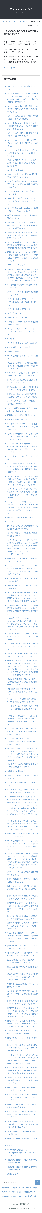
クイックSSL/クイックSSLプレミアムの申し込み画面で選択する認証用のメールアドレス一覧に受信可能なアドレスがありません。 (22, 569)
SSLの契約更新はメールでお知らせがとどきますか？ (22, 192)
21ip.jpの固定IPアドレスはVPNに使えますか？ (22, 968)
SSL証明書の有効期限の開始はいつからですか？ (22, 286)
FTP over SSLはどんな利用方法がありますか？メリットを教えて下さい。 (22, 388)
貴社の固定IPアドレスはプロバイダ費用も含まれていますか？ (22, 947)
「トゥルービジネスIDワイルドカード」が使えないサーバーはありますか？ (21, 331)
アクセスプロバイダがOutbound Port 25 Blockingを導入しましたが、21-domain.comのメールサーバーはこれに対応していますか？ (22, 97)
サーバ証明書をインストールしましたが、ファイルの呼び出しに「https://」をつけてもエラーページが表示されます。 (22, 844)
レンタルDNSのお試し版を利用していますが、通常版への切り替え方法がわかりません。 (22, 109)
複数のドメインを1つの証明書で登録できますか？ (22, 587)
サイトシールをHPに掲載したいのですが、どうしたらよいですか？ (22, 655)
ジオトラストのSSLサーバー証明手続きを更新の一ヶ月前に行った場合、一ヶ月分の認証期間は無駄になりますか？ (22, 720)
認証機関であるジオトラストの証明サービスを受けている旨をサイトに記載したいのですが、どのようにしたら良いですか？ (22, 256)
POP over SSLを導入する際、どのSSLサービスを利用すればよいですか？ (22, 374)
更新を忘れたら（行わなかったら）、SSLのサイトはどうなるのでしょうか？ (22, 201)
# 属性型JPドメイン (31, 1192)
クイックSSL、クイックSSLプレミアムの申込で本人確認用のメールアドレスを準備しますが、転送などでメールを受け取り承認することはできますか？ (22, 507)
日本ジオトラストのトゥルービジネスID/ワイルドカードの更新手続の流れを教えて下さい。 (22, 731)
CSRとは (10, 338)
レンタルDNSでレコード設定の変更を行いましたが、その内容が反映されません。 (22, 143)
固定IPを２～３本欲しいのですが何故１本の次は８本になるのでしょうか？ (22, 1002)
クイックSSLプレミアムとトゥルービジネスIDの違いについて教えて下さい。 (22, 302)
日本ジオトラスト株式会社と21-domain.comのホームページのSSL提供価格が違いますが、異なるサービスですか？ (22, 447)
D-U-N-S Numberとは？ (17, 419)
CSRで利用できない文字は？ (18, 347)
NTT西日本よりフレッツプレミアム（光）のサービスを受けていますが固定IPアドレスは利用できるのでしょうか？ (22, 907)
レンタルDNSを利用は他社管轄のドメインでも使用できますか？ (22, 134)
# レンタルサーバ (29, 1196)
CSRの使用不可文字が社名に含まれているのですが (22, 580)
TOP (3, 21)
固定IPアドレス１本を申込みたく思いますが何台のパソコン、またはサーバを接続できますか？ (22, 1047)
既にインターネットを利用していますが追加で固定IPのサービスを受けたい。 (22, 889)
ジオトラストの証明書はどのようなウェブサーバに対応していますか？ (22, 791)
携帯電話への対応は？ (16, 771)
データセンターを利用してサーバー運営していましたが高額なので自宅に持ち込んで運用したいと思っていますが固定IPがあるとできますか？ (22, 1059)
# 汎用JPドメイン (15, 1192)
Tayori (21, 1208)
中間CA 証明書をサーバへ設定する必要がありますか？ (22, 216)
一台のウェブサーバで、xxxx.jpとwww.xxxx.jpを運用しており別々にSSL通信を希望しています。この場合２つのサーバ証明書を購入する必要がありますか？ (22, 624)
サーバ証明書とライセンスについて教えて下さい (22, 357)
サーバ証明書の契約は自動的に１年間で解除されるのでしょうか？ (22, 209)
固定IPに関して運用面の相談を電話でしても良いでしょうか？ (22, 1089)
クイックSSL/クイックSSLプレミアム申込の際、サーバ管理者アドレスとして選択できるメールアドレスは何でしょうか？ (22, 493)
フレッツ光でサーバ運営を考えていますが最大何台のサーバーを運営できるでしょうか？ (22, 1080)
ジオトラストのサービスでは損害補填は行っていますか (22, 323)
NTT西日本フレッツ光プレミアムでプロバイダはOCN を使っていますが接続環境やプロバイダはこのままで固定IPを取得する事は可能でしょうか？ (22, 1012)
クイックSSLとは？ (15, 313)
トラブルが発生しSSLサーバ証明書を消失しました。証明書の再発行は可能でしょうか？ (22, 184)
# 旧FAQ (12, 68)
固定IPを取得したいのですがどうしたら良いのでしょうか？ (22, 880)
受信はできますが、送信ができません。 (21, 87)
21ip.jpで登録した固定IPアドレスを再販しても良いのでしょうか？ (22, 1032)
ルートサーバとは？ (15, 170)
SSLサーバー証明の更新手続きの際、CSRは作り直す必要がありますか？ (22, 700)
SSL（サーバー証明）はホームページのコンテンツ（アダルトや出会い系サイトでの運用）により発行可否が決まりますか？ (22, 467)
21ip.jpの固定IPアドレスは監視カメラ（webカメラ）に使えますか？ (22, 961)
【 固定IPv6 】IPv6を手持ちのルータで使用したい (22, 1133)
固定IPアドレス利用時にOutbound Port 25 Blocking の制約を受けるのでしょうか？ (22, 1114)
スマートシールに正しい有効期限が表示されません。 (22, 873)
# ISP (6, 68)
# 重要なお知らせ (17, 1188)
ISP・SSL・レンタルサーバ (18, 21)
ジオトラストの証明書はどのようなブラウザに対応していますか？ (22, 765)
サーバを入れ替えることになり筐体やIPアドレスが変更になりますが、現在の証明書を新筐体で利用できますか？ (22, 245)
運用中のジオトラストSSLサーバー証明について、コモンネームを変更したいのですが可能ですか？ (22, 225)
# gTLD (4, 1192)
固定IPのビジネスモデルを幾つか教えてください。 (22, 1039)
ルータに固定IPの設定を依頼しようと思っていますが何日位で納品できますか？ (22, 994)
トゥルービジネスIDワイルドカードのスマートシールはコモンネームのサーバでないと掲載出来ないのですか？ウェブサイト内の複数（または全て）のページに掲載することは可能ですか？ (22, 275)
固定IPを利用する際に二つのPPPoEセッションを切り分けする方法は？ (22, 897)
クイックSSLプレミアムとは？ (19, 309)
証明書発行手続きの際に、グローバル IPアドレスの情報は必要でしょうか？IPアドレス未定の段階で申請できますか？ (22, 609)
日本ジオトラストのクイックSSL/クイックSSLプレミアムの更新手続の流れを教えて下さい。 (22, 741)
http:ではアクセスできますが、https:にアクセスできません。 (22, 835)
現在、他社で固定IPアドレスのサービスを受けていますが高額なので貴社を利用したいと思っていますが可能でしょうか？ (22, 937)
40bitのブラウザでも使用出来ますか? (22, 517)
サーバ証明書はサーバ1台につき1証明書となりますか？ (22, 534)
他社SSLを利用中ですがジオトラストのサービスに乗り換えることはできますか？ (22, 692)
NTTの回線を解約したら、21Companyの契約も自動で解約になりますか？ (22, 1152)
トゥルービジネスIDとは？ (18, 317)
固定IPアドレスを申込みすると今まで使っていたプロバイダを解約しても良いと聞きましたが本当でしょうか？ (22, 1023)
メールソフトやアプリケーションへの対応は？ (22, 777)
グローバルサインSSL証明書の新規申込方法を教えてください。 (22, 175)
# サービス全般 (31, 1188)
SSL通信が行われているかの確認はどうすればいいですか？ (22, 402)
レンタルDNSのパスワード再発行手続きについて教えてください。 (22, 117)
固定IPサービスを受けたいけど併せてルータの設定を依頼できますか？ (22, 917)
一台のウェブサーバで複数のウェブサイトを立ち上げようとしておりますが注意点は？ (22, 636)
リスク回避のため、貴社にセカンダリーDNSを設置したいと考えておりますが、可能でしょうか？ (22, 126)
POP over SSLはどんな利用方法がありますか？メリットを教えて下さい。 (22, 395)
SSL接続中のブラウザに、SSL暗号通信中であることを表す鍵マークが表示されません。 (22, 426)
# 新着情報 (5, 1188)
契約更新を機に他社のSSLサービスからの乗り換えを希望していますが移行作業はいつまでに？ (22, 682)
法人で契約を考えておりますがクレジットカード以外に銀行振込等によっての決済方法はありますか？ (22, 977)
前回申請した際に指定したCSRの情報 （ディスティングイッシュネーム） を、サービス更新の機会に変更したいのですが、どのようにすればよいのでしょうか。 (22, 754)
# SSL (13, 1196)
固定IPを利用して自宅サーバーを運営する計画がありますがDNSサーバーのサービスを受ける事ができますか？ (22, 1070)
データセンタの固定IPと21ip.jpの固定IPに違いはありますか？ (22, 1106)
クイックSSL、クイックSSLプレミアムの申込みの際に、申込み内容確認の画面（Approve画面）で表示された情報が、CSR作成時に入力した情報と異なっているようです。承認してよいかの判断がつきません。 (22, 547)
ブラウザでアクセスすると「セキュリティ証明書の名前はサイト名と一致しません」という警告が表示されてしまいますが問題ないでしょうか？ (22, 825)
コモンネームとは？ (15, 521)
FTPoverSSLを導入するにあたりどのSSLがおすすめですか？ (22, 381)
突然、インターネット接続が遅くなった (22, 1140)
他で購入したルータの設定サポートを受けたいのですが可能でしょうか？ (22, 954)
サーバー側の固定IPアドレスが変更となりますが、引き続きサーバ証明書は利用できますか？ (22, 235)
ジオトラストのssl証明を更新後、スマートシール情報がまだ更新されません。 (22, 709)
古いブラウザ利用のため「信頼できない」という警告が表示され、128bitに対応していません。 (22, 436)
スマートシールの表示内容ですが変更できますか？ (22, 293)
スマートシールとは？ (16, 265)
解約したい (11, 1145)
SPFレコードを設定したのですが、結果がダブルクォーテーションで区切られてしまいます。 (22, 153)
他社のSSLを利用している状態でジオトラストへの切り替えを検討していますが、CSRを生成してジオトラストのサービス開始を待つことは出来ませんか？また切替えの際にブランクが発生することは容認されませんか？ (22, 667)
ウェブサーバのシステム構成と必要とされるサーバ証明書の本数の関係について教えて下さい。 (22, 365)
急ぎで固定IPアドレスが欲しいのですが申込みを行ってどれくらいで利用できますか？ (22, 926)
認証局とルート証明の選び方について (22, 415)
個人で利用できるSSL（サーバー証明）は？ (22, 457)
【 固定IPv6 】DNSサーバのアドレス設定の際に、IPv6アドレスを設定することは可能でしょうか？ (22, 1124)
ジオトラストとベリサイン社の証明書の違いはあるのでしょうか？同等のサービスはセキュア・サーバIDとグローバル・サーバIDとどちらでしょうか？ (22, 480)
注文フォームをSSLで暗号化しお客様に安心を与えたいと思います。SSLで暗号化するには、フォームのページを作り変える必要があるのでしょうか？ (22, 596)
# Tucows (5, 1196)
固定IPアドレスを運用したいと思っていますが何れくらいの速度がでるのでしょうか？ (22, 1097)
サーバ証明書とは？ (15, 351)
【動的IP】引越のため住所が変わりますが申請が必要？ (22, 1168)
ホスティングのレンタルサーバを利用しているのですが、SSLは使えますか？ (22, 646)
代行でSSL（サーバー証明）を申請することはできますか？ (22, 560)
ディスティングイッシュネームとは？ (22, 343)
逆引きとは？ (12, 1173)
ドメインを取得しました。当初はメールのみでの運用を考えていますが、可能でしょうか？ (22, 163)
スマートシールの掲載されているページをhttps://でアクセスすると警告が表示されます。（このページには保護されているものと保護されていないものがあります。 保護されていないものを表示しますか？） (22, 860)
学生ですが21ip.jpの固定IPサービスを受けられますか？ (22, 985)
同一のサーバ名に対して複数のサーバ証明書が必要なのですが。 (22, 527)
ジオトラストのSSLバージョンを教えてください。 (22, 784)
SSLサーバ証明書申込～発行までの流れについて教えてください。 (22, 409)
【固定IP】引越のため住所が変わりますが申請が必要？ (22, 1161)
